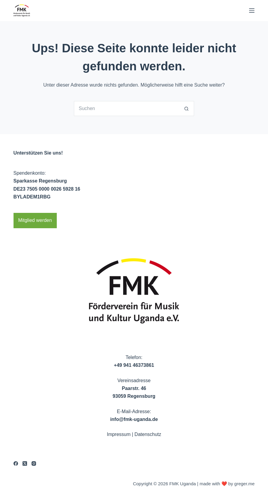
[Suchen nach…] (126, 108)
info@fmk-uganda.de (134, 419)
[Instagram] (34, 463)
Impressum (118, 434)
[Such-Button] (186, 108)
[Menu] (251, 10)
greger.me (244, 483)
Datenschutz (148, 434)
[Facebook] (16, 463)
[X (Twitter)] (25, 463)
